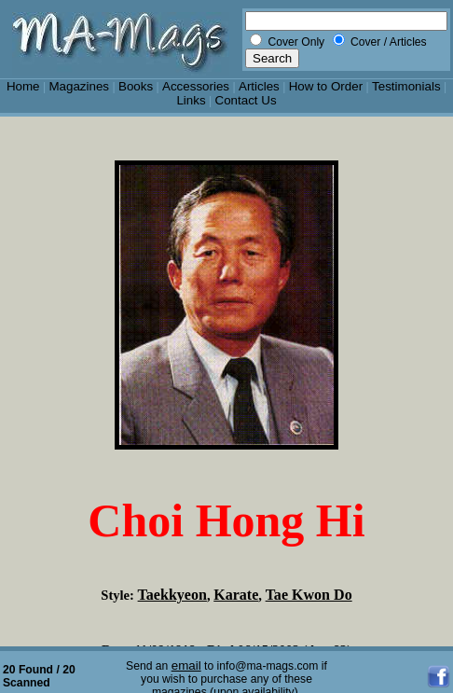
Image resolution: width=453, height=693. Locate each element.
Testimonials (406, 86)
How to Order (326, 86)
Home (23, 86)
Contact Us (246, 100)
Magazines (78, 86)
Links (190, 100)
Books (135, 86)
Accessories (195, 86)
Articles (259, 86)
